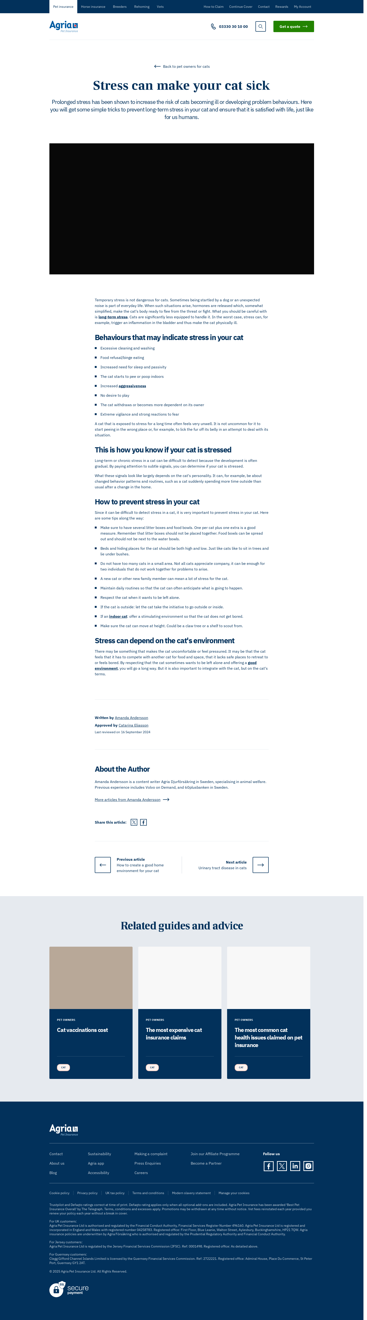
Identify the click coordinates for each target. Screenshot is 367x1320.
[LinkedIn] (295, 1166)
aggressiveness (132, 385)
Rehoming (141, 6)
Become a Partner (206, 1163)
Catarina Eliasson (133, 725)
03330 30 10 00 (233, 26)
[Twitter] (282, 1166)
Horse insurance (93, 6)
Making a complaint (151, 1153)
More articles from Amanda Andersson (132, 799)
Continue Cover (240, 6)
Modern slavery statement (191, 1193)
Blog (53, 1172)
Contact (264, 6)
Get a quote (294, 26)
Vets (160, 6)
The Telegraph (92, 1209)
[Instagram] (308, 1166)
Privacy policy (87, 1193)
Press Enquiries (147, 1163)
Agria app (96, 1163)
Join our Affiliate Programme (215, 1153)
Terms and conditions (148, 1193)
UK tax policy (115, 1193)
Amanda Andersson (131, 717)
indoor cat (118, 616)
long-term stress (113, 317)
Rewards (281, 6)
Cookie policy (59, 1193)
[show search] (260, 26)
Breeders (120, 6)
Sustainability (99, 1153)
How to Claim (214, 6)
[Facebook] (268, 1166)
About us (57, 1163)
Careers (141, 1172)
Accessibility (98, 1172)
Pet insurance (63, 6)
